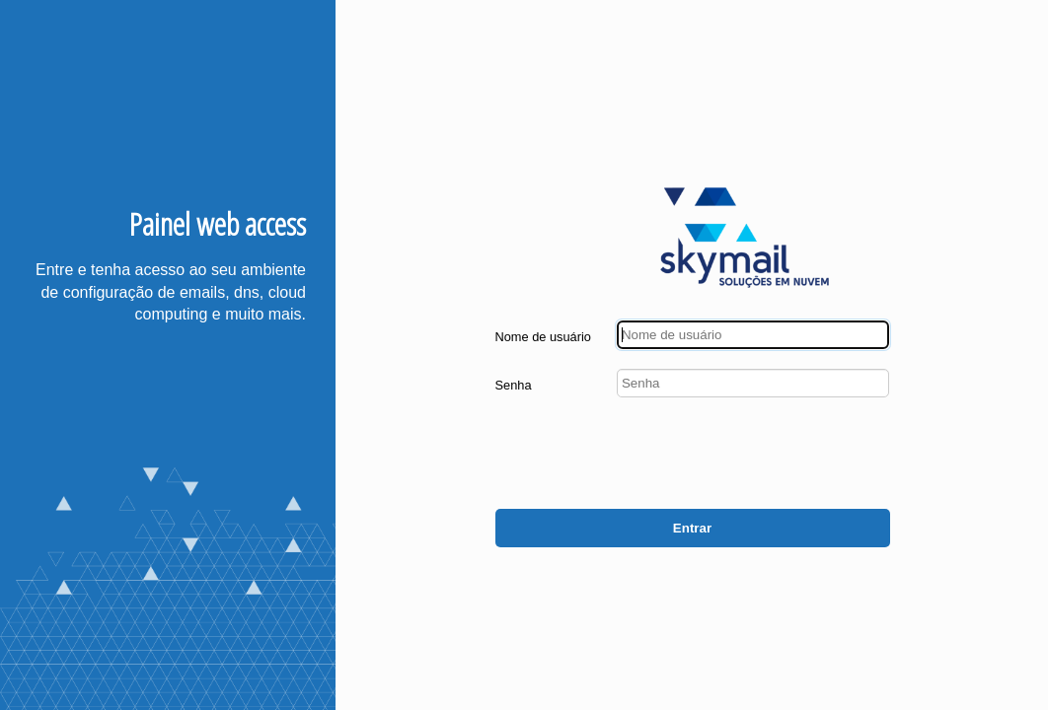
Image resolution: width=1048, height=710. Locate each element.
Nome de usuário (543, 336)
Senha (513, 385)
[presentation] (740, 455)
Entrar (692, 528)
